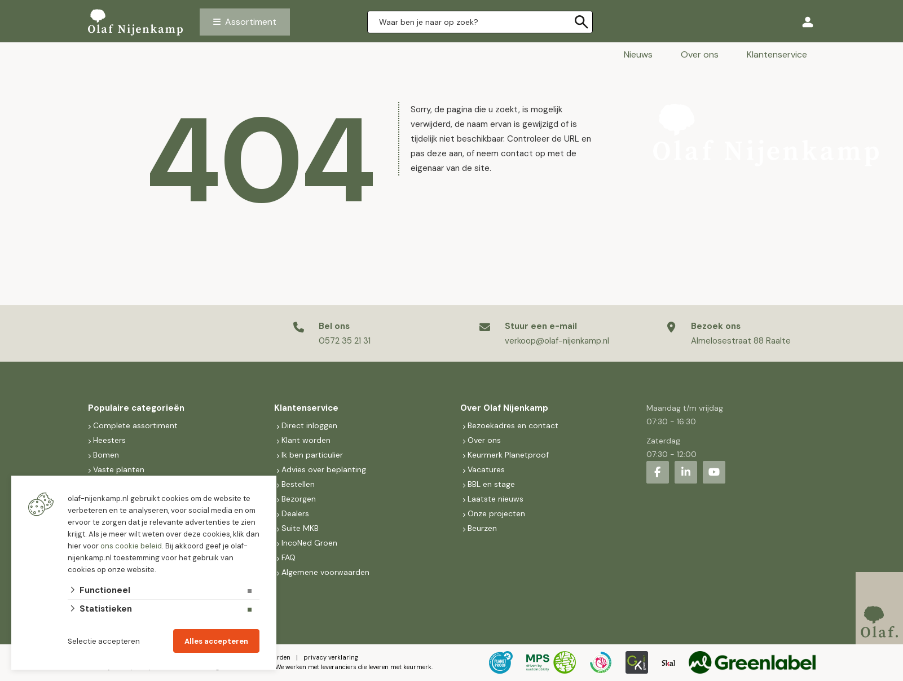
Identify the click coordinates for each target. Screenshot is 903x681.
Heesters (109, 440)
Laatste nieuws (495, 499)
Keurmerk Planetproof (508, 455)
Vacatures (486, 469)
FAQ (288, 557)
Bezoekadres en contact (513, 425)
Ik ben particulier (312, 455)
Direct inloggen (309, 425)
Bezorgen (298, 499)
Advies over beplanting (323, 469)
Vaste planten (118, 469)
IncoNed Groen (309, 543)
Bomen (106, 455)
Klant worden (306, 440)
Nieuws (638, 54)
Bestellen (298, 484)
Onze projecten (496, 513)
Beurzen (482, 528)
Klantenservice (777, 54)
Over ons (700, 54)
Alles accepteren (216, 641)
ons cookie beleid (131, 546)
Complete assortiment (136, 425)
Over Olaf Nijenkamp (504, 408)
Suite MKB (300, 528)
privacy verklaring (330, 657)
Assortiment (250, 22)
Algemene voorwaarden (325, 572)
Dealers (295, 513)
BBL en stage (491, 484)
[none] (581, 22)
